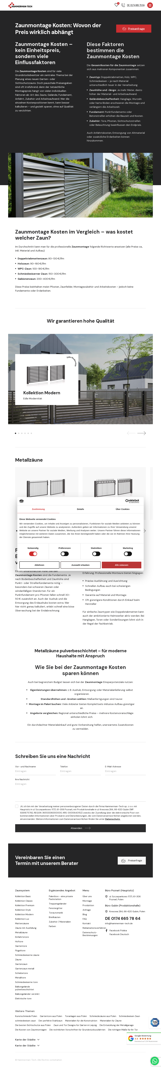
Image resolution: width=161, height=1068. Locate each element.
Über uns (87, 896)
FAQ (85, 919)
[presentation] (131, 433)
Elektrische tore (23, 998)
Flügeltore (20, 950)
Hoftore (19, 941)
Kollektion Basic (23, 896)
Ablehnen (39, 565)
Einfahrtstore (22, 937)
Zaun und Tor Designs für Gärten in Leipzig (75, 1025)
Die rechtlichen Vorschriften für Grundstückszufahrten (77, 1029)
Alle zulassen (121, 565)
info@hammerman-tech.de (119, 923)
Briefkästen (54, 917)
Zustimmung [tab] (38, 509)
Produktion (88, 905)
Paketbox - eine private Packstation (61, 898)
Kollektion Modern (24, 914)
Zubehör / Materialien (60, 921)
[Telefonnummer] (132, 5)
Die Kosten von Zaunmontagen (31, 1029)
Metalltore (20, 977)
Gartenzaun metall (24, 968)
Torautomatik (56, 912)
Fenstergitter (56, 908)
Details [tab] (80, 509)
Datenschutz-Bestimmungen (90, 934)
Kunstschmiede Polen (26, 1016)
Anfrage (87, 910)
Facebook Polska (118, 930)
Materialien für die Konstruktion (81, 1020)
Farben (52, 926)
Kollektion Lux (22, 919)
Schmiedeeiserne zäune (27, 955)
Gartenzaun (21, 964)
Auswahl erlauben (80, 565)
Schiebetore (21, 973)
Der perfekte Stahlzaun (50, 1020)
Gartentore (21, 946)
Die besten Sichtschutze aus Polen (33, 1025)
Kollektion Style (23, 910)
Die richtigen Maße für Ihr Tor (123, 1029)
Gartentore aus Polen (51, 1016)
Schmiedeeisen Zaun (129, 1016)
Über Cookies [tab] (123, 509)
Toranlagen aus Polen (76, 1016)
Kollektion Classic (24, 901)
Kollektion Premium (24, 905)
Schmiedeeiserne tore (26, 982)
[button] (16, 433)
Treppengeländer (58, 903)
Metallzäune (21, 932)
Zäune (18, 959)
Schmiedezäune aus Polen (103, 1016)
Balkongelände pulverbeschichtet (24, 988)
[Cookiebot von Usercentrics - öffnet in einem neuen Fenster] (129, 501)
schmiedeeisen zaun (25, 1020)
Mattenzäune (22, 923)
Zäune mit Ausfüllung (25, 928)
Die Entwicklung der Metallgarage (117, 1025)
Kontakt (87, 923)
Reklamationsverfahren (94, 928)
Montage (87, 901)
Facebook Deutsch (119, 934)
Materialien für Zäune (111, 1020)
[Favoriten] (117, 5)
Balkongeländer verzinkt (27, 994)
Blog (85, 914)
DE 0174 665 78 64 (123, 919)
